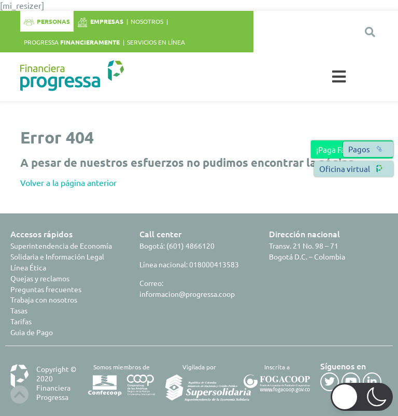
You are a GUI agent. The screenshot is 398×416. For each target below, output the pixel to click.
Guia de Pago (31, 332)
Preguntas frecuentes (45, 289)
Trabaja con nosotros (43, 299)
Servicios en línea (156, 42)
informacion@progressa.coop (187, 293)
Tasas (18, 310)
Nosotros (147, 21)
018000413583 (214, 264)
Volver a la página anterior (68, 182)
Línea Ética (28, 267)
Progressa (72, 42)
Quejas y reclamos (39, 278)
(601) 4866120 (190, 245)
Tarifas (21, 321)
